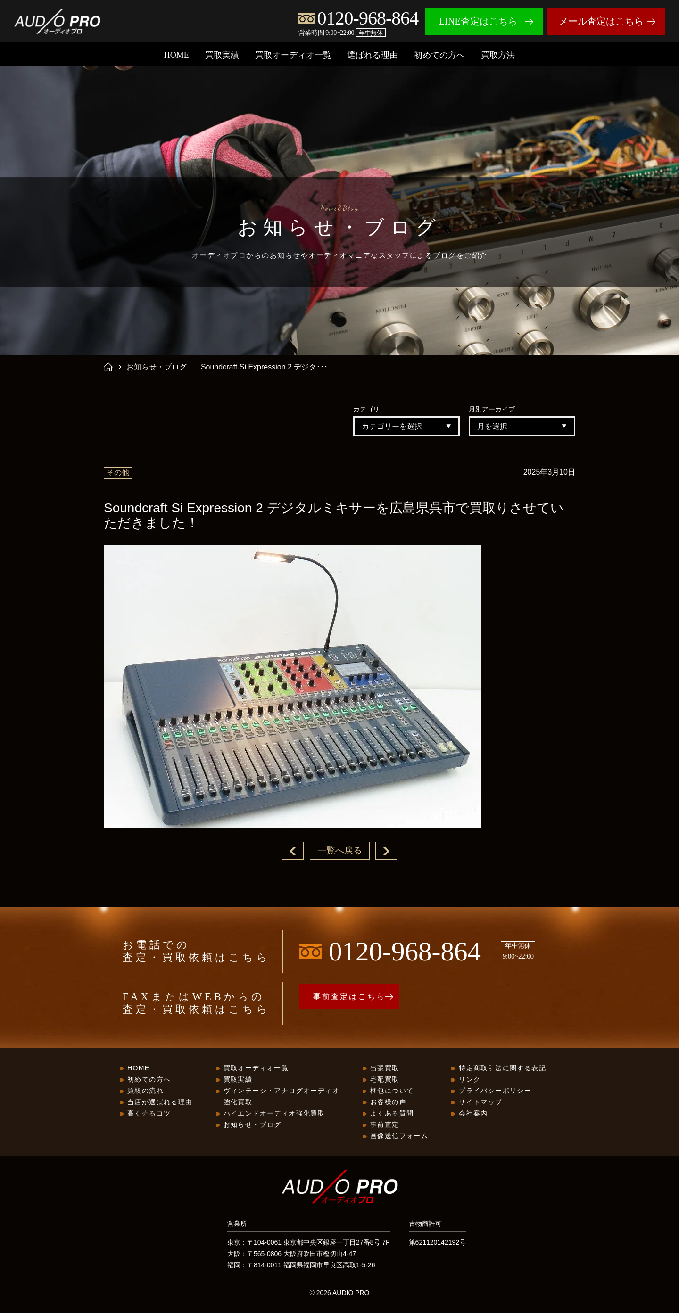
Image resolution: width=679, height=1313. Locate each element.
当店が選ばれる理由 (160, 1102)
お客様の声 (388, 1102)
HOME (176, 55)
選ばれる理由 (372, 55)
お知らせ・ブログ (156, 367)
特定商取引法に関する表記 (502, 1068)
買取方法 (498, 55)
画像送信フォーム (399, 1136)
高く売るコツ (149, 1113)
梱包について (392, 1091)
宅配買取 (384, 1079)
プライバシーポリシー (495, 1091)
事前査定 (384, 1125)
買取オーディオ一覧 (293, 55)
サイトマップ (480, 1102)
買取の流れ (145, 1091)
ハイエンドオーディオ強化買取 (274, 1113)
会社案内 (473, 1113)
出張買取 (384, 1068)
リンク (469, 1079)
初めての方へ (439, 55)
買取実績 (222, 55)
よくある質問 (392, 1113)
